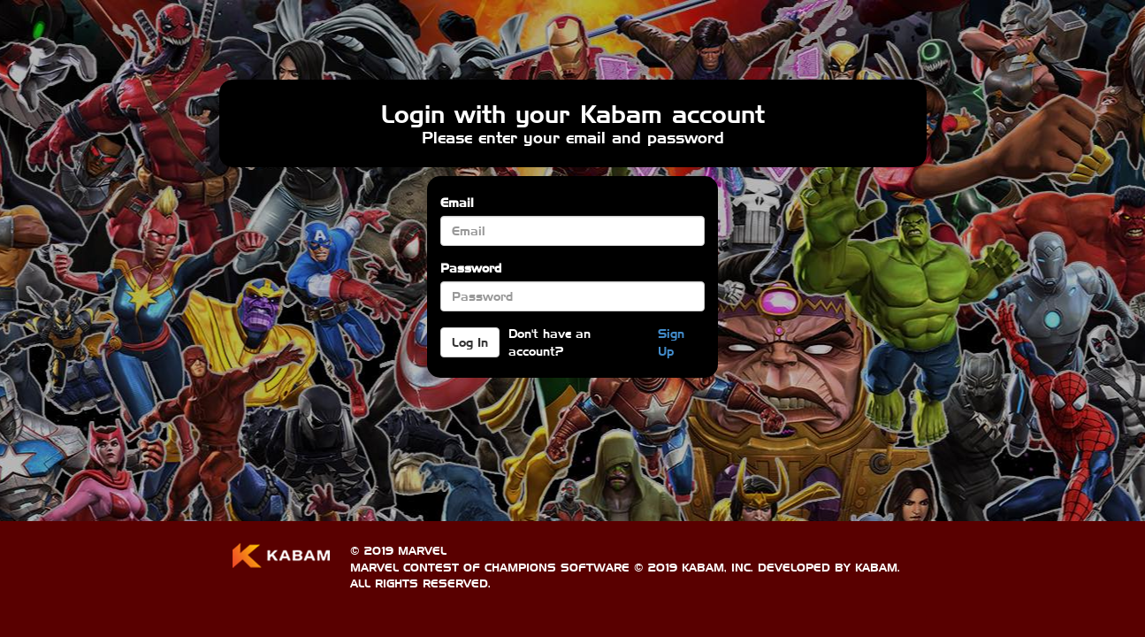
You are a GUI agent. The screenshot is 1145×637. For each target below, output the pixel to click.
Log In (470, 342)
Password (470, 268)
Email (457, 203)
